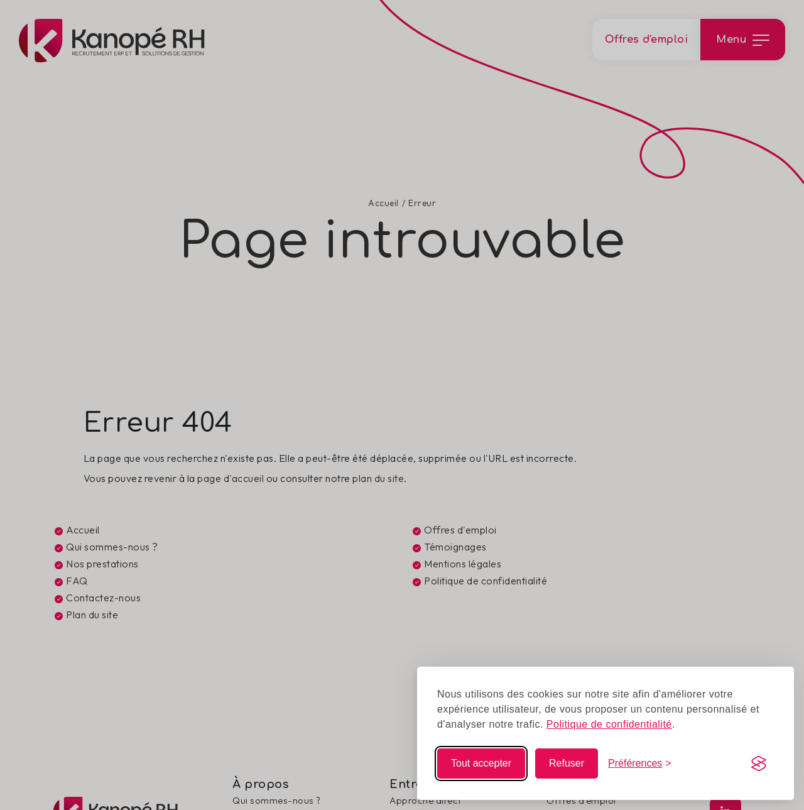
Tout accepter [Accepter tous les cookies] (481, 763)
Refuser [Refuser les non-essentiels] (566, 763)
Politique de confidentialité (609, 724)
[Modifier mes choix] (639, 763)
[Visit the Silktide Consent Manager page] (759, 763)
